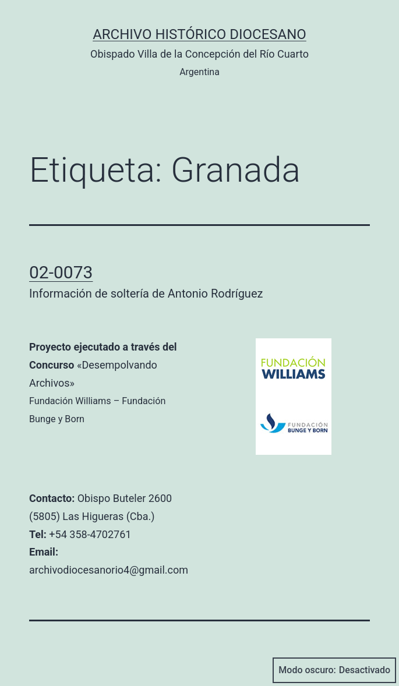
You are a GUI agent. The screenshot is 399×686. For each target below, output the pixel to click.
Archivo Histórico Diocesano (199, 34)
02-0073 (61, 272)
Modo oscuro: (334, 670)
